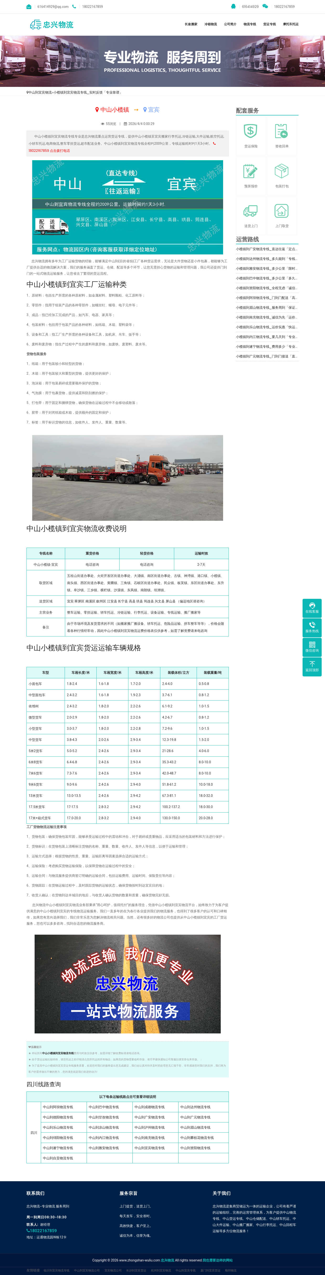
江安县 (112, 601)
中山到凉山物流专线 (104, 1127)
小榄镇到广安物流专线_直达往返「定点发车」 (270, 249)
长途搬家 (191, 24)
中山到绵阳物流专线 (58, 1137)
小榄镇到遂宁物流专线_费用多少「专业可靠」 (270, 346)
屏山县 (171, 601)
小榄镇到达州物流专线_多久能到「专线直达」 (270, 258)
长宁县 (123, 601)
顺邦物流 (230, 1270)
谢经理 (45, 1224)
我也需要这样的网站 (218, 1260)
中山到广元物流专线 (195, 1117)
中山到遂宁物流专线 (58, 1148)
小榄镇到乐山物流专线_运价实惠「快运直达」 (270, 327)
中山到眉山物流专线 (195, 1127)
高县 (132, 601)
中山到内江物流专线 (104, 1137)
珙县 (139, 601)
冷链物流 (210, 24)
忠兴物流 (167, 1260)
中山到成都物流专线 (150, 1107)
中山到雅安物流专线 (104, 1148)
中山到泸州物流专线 (150, 1127)
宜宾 (70, 601)
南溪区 (90, 601)
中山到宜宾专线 (186, 1270)
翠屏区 (79, 601)
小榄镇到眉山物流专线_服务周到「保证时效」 (270, 307)
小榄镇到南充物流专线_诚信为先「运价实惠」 (270, 317)
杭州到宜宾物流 (161, 1270)
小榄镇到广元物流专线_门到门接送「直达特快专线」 (275, 356)
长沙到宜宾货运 (136, 1270)
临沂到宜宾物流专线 (56, 1270)
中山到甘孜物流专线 (104, 1117)
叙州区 (101, 601)
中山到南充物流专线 (150, 1137)
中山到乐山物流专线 (58, 1127)
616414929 (245, 6)
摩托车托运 (291, 24)
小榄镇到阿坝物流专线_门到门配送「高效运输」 (272, 297)
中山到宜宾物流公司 (87, 1270)
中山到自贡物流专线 (58, 1158)
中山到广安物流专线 (150, 1117)
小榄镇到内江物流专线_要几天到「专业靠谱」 (270, 336)
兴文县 (160, 601)
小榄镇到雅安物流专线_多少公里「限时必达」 (270, 268)
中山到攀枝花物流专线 (197, 1137)
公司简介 (230, 24)
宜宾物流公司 (113, 1270)
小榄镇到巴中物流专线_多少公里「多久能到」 (270, 278)
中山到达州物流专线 (195, 1107)
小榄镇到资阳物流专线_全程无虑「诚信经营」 (270, 288)
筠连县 (149, 601)
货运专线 (269, 24)
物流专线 (250, 24)
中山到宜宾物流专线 (150, 1148)
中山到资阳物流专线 (195, 1148)
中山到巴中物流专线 (104, 1107)
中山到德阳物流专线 (58, 1117)
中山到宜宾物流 (40, 92)
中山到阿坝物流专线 (58, 1107)
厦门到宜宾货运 (210, 1270)
